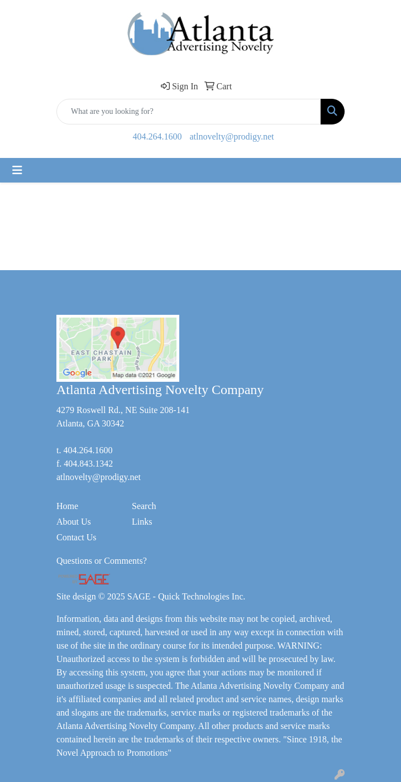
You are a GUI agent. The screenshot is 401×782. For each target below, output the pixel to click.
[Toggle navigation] (17, 170)
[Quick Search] (188, 111)
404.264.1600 (157, 136)
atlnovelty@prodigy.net (232, 136)
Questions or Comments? (101, 560)
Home (67, 506)
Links (142, 521)
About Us (73, 521)
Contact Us (76, 537)
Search (144, 506)
